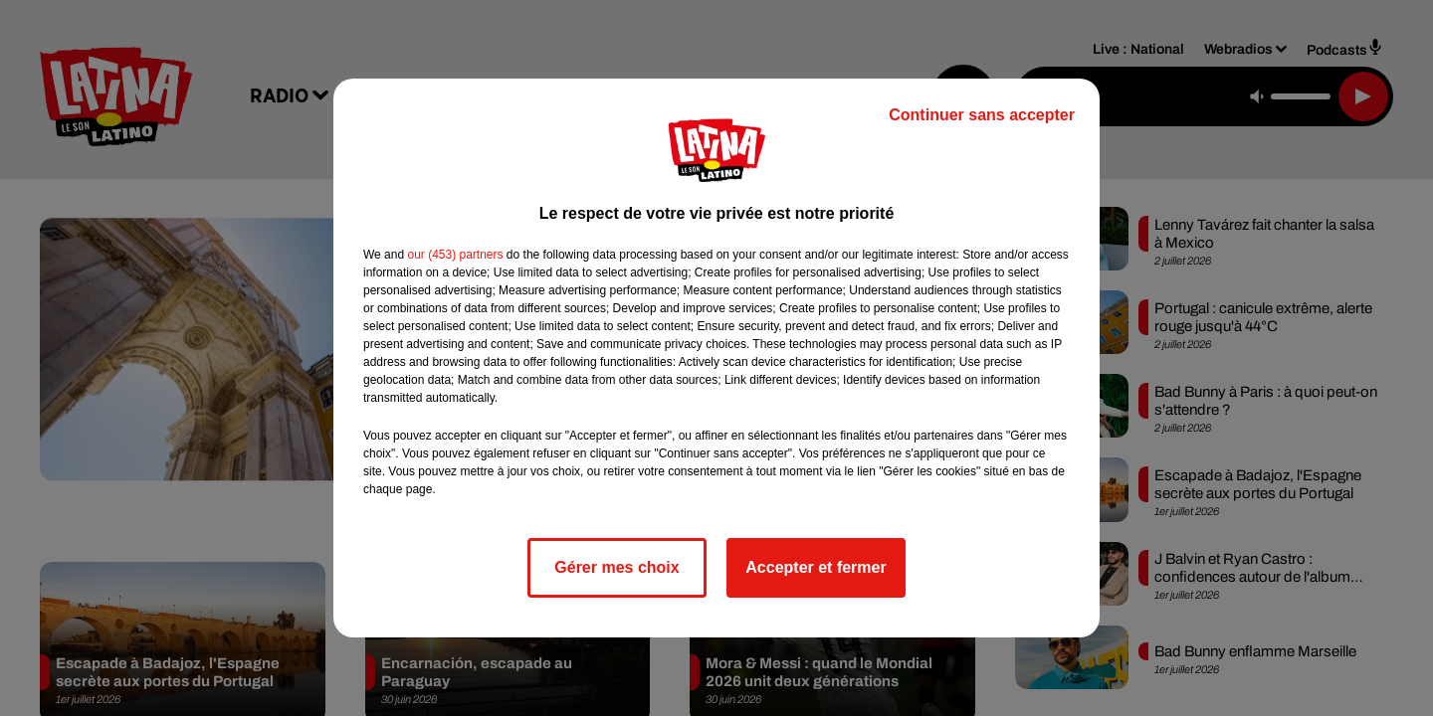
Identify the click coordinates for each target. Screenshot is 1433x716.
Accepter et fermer (815, 567)
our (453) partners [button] (455, 255)
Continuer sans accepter (982, 114)
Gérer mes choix (616, 567)
